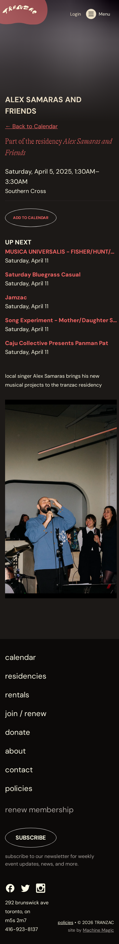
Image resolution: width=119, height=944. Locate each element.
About (15, 751)
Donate (17, 732)
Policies (18, 788)
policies (65, 922)
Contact (19, 769)
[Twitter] (25, 888)
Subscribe (31, 837)
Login (75, 14)
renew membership (39, 809)
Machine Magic (98, 930)
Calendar (20, 657)
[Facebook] (10, 888)
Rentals (17, 695)
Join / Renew (25, 713)
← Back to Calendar (31, 126)
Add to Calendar (31, 217)
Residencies (25, 676)
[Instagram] (41, 888)
